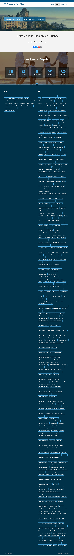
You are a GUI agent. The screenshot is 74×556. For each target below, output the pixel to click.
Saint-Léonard (62, 409)
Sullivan (63, 519)
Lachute (44, 218)
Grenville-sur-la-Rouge (43, 172)
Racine (54, 299)
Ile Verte (51, 179)
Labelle (63, 201)
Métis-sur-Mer (46, 245)
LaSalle (40, 221)
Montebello (41, 255)
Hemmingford (56, 177)
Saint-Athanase (51, 331)
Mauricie (32, 104)
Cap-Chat (55, 126)
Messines (40, 245)
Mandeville (48, 236)
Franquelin (64, 162)
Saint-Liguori (53, 411)
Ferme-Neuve (50, 160)
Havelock (50, 175)
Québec (49, 299)
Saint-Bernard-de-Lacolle (60, 336)
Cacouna (49, 121)
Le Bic (47, 223)
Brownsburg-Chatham (63, 118)
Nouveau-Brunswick (8, 109)
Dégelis (56, 145)
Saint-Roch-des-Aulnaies (43, 441)
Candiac (61, 121)
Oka (48, 282)
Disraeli (53, 148)
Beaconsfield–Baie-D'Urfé (59, 106)
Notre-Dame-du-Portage (43, 280)
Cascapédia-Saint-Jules (51, 128)
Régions (57, 4)
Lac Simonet (52, 204)
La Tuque (58, 201)
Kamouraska (46, 187)
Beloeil (49, 111)
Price (39, 299)
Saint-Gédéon (64, 382)
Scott (56, 507)
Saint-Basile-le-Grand (42, 336)
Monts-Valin (48, 258)
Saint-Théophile (42, 451)
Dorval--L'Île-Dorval (56, 150)
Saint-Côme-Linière (48, 346)
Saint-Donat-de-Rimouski (55, 358)
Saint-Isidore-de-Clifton (43, 397)
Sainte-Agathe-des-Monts (43, 458)
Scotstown (51, 507)
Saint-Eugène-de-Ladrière (54, 365)
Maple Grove (47, 238)
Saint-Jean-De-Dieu (52, 397)
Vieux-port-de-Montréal (53, 538)
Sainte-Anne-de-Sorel (43, 463)
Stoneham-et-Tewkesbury (43, 519)
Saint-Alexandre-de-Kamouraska (56, 321)
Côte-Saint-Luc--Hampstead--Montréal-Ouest (47, 143)
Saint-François (56, 375)
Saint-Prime (61, 431)
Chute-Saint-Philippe (61, 135)
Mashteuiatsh (52, 240)
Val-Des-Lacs (41, 534)
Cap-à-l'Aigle (41, 126)
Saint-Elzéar (64, 360)
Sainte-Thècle (63, 499)
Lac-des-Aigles (55, 206)
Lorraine (45, 231)
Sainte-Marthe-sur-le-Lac (43, 490)
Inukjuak (63, 182)
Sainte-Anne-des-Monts (63, 463)
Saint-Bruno (61, 338)
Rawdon (40, 302)
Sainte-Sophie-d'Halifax (43, 499)
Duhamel (57, 153)
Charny (61, 131)
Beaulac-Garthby (52, 109)
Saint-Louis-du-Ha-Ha (61, 411)
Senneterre (61, 507)
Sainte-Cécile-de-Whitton (43, 470)
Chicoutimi (48, 135)
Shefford (40, 512)
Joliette (62, 184)
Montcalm (57, 253)
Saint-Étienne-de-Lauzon (43, 365)
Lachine (40, 218)
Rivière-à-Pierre (50, 304)
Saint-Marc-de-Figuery (49, 414)
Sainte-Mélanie (60, 490)
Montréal (12, 106)
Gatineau (49, 165)
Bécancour (41, 111)
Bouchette (54, 116)
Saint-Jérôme (60, 402)
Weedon (53, 543)
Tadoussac (45, 521)
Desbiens (61, 145)
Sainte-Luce (41, 482)
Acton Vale (41, 96)
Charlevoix (27, 99)
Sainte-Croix (64, 470)
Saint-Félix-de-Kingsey (58, 370)
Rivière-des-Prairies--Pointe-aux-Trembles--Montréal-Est (49, 306)
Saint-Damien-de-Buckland (44, 350)
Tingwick (52, 526)
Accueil (52, 4)
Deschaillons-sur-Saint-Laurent (44, 148)
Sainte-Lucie (56, 482)
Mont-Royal (47, 250)
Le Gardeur (52, 223)
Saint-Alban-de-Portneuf (43, 321)
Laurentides (22, 104)
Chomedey (54, 135)
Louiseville (57, 231)
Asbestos (40, 101)
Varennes (40, 536)
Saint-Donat (47, 355)
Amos (40, 99)
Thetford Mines (41, 526)
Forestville (62, 160)
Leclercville (41, 226)
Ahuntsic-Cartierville (53, 96)
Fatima (45, 160)
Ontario (15, 109)
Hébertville (50, 177)
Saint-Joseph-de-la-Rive (55, 407)
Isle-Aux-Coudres (42, 184)
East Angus (52, 155)
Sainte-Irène (54, 477)
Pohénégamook (47, 292)
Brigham (65, 116)
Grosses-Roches (57, 172)
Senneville (40, 509)
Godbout (40, 167)
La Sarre (52, 201)
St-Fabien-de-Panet (42, 514)
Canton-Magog (46, 123)
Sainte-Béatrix (52, 465)
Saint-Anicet (61, 328)
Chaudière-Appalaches (9, 101)
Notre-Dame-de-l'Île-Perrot (44, 265)
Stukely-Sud (58, 519)
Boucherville (47, 116)
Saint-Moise (64, 421)
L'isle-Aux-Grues (42, 197)
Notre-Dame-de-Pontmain (56, 270)
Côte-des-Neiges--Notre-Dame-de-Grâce (46, 140)
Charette (56, 131)
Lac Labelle (41, 204)
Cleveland (46, 138)
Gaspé (45, 165)
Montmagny (47, 255)
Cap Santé (62, 123)
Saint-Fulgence (56, 380)
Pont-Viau (40, 297)
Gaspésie (22, 101)
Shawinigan (56, 509)
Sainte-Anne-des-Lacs (52, 463)
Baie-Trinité (41, 106)
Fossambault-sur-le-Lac (50, 162)
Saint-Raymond (48, 433)
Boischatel (65, 113)
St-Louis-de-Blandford (52, 514)
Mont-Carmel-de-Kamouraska (56, 248)
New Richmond (63, 260)
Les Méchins (41, 228)
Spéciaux (67, 4)
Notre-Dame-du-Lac (42, 275)
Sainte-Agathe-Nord (54, 458)
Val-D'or (59, 531)
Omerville (53, 282)
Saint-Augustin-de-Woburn (44, 333)
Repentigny (45, 302)
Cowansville (41, 145)
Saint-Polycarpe (54, 431)
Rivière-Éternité (41, 309)
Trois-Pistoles (64, 526)
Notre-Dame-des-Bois (43, 272)
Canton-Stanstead (54, 123)
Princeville (44, 299)
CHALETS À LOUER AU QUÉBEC (10, 0)
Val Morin (63, 529)
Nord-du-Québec (19, 106)
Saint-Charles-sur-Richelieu (44, 343)
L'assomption (60, 189)
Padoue (55, 284)
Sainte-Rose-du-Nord (43, 497)
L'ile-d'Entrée (64, 194)
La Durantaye (48, 199)
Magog (56, 233)
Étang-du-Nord (51, 157)
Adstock (46, 96)
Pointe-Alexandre (55, 292)
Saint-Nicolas (61, 424)
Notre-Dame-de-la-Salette (54, 267)
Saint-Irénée (48, 394)
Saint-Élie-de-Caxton (56, 360)
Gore (45, 167)
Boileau (50, 113)
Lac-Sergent (41, 216)
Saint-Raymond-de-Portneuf (58, 433)
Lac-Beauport (59, 204)
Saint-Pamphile (54, 426)
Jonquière (40, 187)
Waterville (48, 543)
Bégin (45, 111)
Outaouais (21, 109)
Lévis (46, 228)
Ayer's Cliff (40, 104)
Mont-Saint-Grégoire (55, 250)
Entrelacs (40, 157)
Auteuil (60, 101)
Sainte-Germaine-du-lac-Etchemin (57, 475)
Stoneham (58, 516)
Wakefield (61, 541)
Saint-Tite (48, 451)
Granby (49, 167)
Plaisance (61, 289)
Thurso (47, 526)
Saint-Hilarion (51, 392)
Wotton (64, 546)
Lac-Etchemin (41, 211)
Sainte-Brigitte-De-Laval (61, 465)
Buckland (40, 121)
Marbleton (54, 238)
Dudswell (52, 153)
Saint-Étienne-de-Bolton (55, 363)
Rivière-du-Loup (65, 306)
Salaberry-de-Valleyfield (43, 507)
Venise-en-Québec (55, 536)
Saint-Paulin (52, 429)
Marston (40, 240)
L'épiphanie (41, 192)
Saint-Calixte (41, 341)
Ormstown (63, 282)
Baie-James (17, 96)
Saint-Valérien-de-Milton (55, 453)
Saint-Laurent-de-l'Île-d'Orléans (51, 409)
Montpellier (53, 255)
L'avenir (66, 189)
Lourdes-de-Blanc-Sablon (43, 233)
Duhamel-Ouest (64, 153)
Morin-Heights (55, 258)
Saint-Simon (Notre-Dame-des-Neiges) (46, 446)
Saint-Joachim (41, 404)
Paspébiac (61, 284)
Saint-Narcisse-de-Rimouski (44, 424)
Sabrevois (40, 316)
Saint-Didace (41, 355)
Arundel (64, 99)
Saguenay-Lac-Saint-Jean (9, 111)
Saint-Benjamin (51, 336)
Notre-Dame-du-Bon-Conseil (54, 272)
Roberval (40, 311)
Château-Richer (48, 133)
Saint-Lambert (65, 407)
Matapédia (41, 243)
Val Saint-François (47, 531)
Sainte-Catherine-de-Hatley (44, 468)
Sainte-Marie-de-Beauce (39, 19)
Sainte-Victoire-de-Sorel (43, 504)
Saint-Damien (54, 348)
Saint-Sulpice (62, 448)
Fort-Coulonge (41, 162)
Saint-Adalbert (63, 316)
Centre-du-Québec (19, 99)
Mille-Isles (57, 245)
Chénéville (59, 133)
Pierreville (51, 289)
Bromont (40, 118)
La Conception (41, 199)
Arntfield (59, 99)
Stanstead (48, 516)
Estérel (45, 157)
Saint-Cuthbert (64, 346)
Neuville (50, 260)
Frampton (59, 162)
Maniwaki (54, 236)
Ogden (44, 282)
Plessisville (40, 292)
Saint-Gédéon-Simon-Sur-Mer (44, 385)
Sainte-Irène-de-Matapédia (44, 480)
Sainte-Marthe (63, 487)
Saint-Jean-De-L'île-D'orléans (44, 399)
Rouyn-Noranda (42, 314)
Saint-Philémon (59, 429)
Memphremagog (48, 243)
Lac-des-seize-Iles (49, 209)
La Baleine (63, 197)
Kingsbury (57, 187)
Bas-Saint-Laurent (24, 96)
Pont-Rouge (62, 294)
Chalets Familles (12, 554)
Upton (58, 529)
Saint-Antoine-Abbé (42, 331)
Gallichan (40, 165)
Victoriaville (45, 538)
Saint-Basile (61, 333)
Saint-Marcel (41, 416)
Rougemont (58, 311)
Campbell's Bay (55, 121)
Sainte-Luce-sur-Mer (48, 482)
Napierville (45, 260)
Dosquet (63, 150)
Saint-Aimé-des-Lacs (54, 319)
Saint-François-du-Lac (56, 377)
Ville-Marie (62, 538)
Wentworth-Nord (42, 546)
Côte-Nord (17, 101)
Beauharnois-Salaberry (43, 109)
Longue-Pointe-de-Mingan (59, 228)
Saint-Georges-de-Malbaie (44, 387)
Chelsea (53, 133)
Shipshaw (51, 512)
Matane (64, 240)
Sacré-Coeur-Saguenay (48, 316)
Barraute (46, 106)
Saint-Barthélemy (53, 333)
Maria (58, 238)
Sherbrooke (46, 512)
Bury (45, 121)
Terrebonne (60, 524)
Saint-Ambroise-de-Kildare (55, 326)
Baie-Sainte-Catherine (63, 104)
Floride (56, 160)
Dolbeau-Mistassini (60, 148)
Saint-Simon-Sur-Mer (54, 448)
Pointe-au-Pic (41, 294)
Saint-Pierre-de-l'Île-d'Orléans (44, 431)
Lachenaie (66, 216)
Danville (51, 145)
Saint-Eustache (64, 365)
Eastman (57, 155)
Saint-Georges (54, 385)
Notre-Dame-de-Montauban (44, 270)
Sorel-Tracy (57, 512)
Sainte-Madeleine (64, 482)
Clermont (40, 138)
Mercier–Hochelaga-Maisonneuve (59, 243)
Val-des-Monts (48, 534)
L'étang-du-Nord (48, 192)
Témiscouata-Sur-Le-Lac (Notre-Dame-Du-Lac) (48, 524)
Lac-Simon (47, 216)
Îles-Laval (58, 182)
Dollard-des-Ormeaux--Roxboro (45, 150)
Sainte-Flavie (60, 473)
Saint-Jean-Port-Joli (42, 402)
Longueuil (40, 231)
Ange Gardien (49, 99)
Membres (67, 0)
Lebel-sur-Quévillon (60, 223)
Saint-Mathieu (47, 416)
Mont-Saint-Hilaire (42, 253)
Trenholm (58, 526)
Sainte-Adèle (64, 455)
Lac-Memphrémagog (50, 214)
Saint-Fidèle (59, 372)
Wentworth (59, 543)
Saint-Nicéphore (54, 424)
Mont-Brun (47, 248)
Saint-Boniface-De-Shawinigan (51, 338)
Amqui (44, 99)
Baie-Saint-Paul (54, 104)
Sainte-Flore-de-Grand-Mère (44, 475)
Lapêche (60, 218)
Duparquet (41, 155)
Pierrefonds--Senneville (43, 289)
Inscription (62, 0)
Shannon (50, 509)
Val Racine (40, 531)
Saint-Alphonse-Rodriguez (43, 326)
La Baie (58, 197)
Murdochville (62, 258)
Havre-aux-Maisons (42, 177)
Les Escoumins (64, 226)
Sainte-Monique (42, 492)
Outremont (50, 284)
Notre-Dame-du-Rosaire (54, 280)
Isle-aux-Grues (49, 184)
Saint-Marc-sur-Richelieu (59, 414)
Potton (59, 297)
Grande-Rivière (49, 170)
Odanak (40, 282)
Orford (57, 282)
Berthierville (63, 111)
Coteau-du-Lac (60, 143)
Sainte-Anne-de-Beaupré (54, 460)
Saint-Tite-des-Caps (56, 451)
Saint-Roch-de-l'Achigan (43, 438)
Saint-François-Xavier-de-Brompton (45, 380)
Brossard (45, 118)
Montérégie (7, 106)
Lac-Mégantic (41, 214)
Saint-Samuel (41, 443)
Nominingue (45, 262)
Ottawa (40, 284)
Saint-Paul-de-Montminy (43, 429)
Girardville (66, 165)
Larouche (66, 218)
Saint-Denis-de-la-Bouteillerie (55, 353)
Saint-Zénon (51, 455)
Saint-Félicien (41, 370)
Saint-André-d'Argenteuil (52, 328)
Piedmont (59, 287)
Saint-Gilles (54, 389)
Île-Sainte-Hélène (42, 182)
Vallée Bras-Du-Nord (62, 534)
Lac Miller (46, 204)
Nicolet (40, 262)
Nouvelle (62, 280)
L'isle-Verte (48, 197)
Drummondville (41, 153)
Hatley (46, 175)
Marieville (63, 238)
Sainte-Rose (56, 495)
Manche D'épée (41, 236)
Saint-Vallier (64, 453)
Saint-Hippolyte (59, 392)
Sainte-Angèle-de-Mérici (43, 460)
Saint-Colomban (60, 343)
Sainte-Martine (52, 490)
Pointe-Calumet (48, 294)
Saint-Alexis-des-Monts (43, 324)
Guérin (63, 172)
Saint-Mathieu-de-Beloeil (57, 416)
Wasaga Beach (41, 543)
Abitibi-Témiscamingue (9, 96)
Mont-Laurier (41, 250)
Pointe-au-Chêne (64, 292)
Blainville (45, 113)
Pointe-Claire (55, 294)
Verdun (40, 538)
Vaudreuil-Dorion (47, 536)
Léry (50, 226)
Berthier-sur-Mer (56, 111)
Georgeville (60, 165)
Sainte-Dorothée (42, 473)
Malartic (60, 233)
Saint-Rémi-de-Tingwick (48, 436)
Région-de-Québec (31, 19)
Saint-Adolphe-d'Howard (43, 319)
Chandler (46, 131)
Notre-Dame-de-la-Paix (43, 267)
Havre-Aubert (56, 175)
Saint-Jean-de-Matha (55, 399)
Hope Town (41, 179)
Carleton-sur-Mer (42, 128)
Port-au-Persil (46, 297)
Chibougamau (41, 135)
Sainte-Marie (55, 485)
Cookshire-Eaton (58, 138)
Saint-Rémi (41, 436)
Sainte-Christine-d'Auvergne (55, 470)
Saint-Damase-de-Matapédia (44, 348)
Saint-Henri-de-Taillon (43, 392)
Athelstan (51, 101)
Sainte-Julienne (59, 480)
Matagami (59, 240)
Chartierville (41, 133)
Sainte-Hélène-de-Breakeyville (44, 477)
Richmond (51, 302)
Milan (52, 245)
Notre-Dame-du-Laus (52, 275)
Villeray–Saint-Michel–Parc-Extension (45, 541)
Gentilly (54, 165)
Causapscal (59, 128)
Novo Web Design (65, 554)
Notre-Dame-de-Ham (29, 106)
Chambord (41, 131)
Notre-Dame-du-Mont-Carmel (44, 277)
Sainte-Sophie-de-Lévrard (54, 499)
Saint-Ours (40, 426)
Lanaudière (16, 104)
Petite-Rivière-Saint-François (49, 287)
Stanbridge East (42, 516)
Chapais (51, 131)
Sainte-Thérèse (41, 502)
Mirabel (62, 245)
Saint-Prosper (41, 433)
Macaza (51, 233)
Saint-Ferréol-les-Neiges (51, 372)
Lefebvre (46, 226)
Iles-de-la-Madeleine (51, 182)
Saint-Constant (57, 346)
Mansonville (41, 238)
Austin (56, 101)
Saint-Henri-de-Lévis (61, 389)
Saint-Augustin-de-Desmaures (61, 331)
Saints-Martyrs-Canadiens (54, 504)
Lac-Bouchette (41, 206)
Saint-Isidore (55, 394)
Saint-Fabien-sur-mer (49, 367)
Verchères (63, 536)
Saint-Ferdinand (42, 372)
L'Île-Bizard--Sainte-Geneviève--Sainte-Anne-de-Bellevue (49, 194)
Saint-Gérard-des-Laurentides (44, 389)
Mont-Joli (65, 248)
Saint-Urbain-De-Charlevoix (44, 453)
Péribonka (40, 287)
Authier (65, 101)
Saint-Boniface (41, 338)
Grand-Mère (54, 167)
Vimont (55, 541)
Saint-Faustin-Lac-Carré (59, 367)
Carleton (60, 126)
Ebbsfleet (63, 155)
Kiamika (52, 187)
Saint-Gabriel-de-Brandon (43, 382)
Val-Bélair (54, 531)
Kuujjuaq (45, 189)
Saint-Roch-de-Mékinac (53, 438)
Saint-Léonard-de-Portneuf (44, 411)
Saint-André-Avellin (42, 328)
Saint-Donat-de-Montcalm (44, 358)
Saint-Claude (52, 343)
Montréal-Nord (41, 258)
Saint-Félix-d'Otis (48, 370)
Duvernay (46, 155)
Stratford (52, 519)
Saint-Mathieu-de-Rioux (43, 419)
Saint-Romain (52, 441)
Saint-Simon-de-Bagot (59, 446)
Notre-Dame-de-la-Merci (55, 265)
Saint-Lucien (41, 414)
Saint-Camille (47, 341)
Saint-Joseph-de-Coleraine (62, 404)
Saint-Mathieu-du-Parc (53, 419)
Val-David (65, 531)
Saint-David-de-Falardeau (55, 350)
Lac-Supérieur (59, 216)
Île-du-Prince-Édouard (30, 101)
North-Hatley (52, 262)
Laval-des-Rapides (50, 221)
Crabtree (46, 145)
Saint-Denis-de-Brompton (43, 353)
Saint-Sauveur (48, 443)
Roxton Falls (48, 314)
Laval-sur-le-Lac (41, 223)
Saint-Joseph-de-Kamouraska (44, 407)
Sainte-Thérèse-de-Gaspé (51, 502)
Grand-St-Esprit (41, 170)
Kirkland (62, 187)
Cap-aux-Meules (48, 126)
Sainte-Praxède (49, 495)
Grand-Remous (61, 167)
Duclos (47, 153)
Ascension (46, 101)
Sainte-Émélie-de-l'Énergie (52, 473)
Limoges (50, 228)
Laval (28, 104)
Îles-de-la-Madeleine (8, 104)
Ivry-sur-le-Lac (56, 184)
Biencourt (40, 113)
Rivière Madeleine (42, 304)
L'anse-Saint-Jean (52, 189)
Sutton (40, 521)
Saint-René (57, 436)
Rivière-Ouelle (48, 309)
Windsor (54, 546)
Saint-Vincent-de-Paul (43, 455)
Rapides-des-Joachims (61, 299)
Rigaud (56, 302)
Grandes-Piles (56, 170)
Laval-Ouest (58, 221)
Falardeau (63, 157)
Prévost (63, 297)
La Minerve (41, 201)
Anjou (55, 99)
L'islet (53, 197)
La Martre (61, 199)
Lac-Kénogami (48, 211)
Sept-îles (45, 509)
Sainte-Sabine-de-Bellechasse (54, 497)
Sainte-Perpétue (42, 495)
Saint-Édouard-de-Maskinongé (44, 360)
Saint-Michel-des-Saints (55, 421)
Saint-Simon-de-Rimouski (43, 448)
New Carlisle (56, 260)
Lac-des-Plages (41, 209)
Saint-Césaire (54, 341)
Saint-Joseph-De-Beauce (50, 404)
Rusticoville (62, 314)
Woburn (59, 546)
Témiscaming (51, 521)
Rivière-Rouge (64, 309)
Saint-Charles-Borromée (63, 341)
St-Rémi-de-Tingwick (62, 514)
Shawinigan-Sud (63, 509)
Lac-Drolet (57, 209)
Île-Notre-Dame (58, 179)
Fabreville (57, 157)
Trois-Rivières (47, 529)
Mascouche (46, 240)
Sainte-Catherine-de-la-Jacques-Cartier (58, 468)
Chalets (62, 4)
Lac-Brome (48, 206)
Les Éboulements (56, 226)
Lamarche (50, 218)
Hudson (46, 179)
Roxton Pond (55, 314)
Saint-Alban (61, 319)
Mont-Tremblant (50, 253)
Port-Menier (53, 297)
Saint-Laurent (41, 409)
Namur (40, 260)
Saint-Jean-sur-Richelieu (52, 402)
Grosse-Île (50, 172)
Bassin (51, 106)
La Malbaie (55, 199)
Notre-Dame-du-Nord (56, 277)
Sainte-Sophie (64, 497)
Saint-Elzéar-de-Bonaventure (44, 363)
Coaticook (51, 138)
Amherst (64, 96)
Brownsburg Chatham (53, 118)
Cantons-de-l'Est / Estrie (9, 99)
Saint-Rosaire (59, 441)
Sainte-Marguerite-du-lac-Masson (45, 485)
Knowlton (40, 189)
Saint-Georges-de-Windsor (55, 387)
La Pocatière (47, 201)
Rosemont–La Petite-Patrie (49, 311)
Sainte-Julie (53, 480)
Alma (60, 96)
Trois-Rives (41, 529)
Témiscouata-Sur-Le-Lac (60, 521)
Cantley (40, 123)
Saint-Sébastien (55, 443)
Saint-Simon (62, 443)
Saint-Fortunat (41, 375)
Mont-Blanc (41, 248)
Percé (66, 284)
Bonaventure (41, 116)
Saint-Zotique (57, 455)
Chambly (65, 128)
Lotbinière (51, 231)
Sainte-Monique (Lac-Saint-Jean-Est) (53, 492)
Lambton (55, 218)
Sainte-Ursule (60, 502)
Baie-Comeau (46, 104)
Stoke (53, 516)
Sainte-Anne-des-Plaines (43, 465)
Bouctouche (60, 116)
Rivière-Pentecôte (56, 309)
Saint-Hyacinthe (42, 394)
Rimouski (61, 302)
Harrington (41, 175)
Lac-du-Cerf (63, 209)
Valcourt (54, 534)
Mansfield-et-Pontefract (62, 236)
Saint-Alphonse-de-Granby (54, 324)
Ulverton (53, 529)
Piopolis (55, 289)
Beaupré (58, 109)
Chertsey (64, 133)
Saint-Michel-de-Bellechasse (44, 421)
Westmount (49, 546)
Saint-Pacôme (47, 426)
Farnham (40, 160)
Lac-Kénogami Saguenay (57, 211)
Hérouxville (63, 177)
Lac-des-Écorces (62, 206)
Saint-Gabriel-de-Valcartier (55, 382)
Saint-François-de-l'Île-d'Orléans (45, 377)
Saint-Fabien (41, 367)
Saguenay (56, 316)
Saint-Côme (41, 346)
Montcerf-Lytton (64, 253)
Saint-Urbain (63, 451)
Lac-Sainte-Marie (59, 214)
